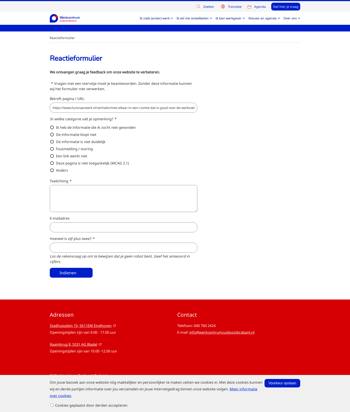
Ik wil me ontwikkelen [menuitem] (193, 18)
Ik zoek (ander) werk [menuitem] (155, 18)
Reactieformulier (62, 38)
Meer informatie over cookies (111, 400)
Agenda (260, 6)
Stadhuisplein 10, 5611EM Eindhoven (83, 325)
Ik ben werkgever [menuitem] (229, 18)
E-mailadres (60, 218)
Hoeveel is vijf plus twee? (71, 238)
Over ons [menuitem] (290, 18)
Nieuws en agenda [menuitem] (262, 18)
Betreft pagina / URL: (67, 98)
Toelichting (59, 181)
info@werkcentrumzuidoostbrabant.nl (221, 332)
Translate (235, 6)
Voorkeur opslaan (251, 388)
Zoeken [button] (205, 6)
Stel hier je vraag (285, 6)
